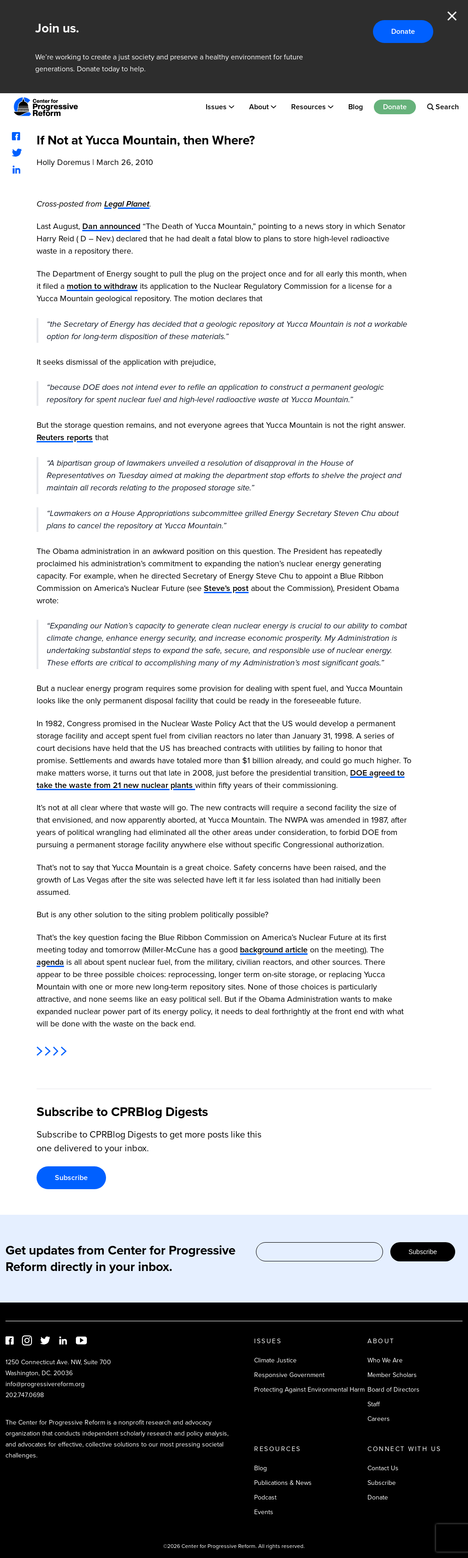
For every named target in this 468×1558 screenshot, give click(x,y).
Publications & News (283, 1483)
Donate (403, 31)
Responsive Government (289, 1375)
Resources (308, 106)
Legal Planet (126, 204)
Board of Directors (393, 1389)
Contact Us (383, 1468)
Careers (378, 1419)
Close (452, 16)
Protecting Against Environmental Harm (309, 1389)
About (259, 106)
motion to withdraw (102, 286)
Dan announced (111, 226)
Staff (373, 1404)
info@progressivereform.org (45, 1384)
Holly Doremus (63, 162)
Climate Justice (275, 1360)
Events (263, 1512)
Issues (216, 106)
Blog (355, 106)
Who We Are (385, 1360)
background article (274, 950)
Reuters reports (65, 437)
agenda (50, 962)
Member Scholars (392, 1375)
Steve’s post (226, 588)
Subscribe (71, 1177)
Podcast (265, 1497)
